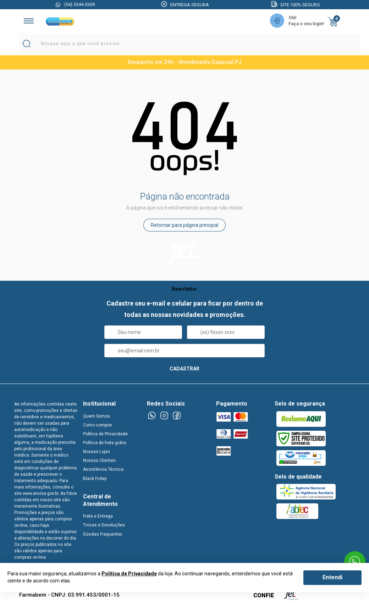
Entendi (332, 577)
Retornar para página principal (184, 225)
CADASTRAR (184, 369)
